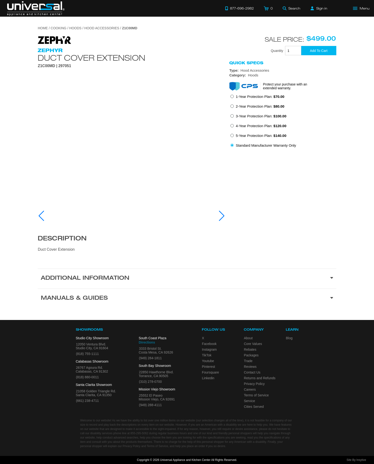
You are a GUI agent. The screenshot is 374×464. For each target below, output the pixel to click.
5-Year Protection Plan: (261, 136)
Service (249, 401)
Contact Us (252, 372)
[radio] (257, 98)
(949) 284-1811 (150, 358)
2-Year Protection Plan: (260, 106)
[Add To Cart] (318, 50)
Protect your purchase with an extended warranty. (285, 86)
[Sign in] (319, 8)
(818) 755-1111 (87, 354)
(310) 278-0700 (150, 382)
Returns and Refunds (259, 378)
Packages (251, 355)
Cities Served (254, 407)
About (248, 338)
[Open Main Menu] (361, 8)
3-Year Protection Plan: (261, 116)
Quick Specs (246, 63)
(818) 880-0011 (87, 377)
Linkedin (208, 378)
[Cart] (268, 8)
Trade (248, 361)
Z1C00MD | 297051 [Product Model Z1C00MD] (54, 66)
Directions (147, 342)
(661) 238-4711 (87, 401)
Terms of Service (256, 395)
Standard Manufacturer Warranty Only (266, 145)
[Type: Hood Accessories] (282, 70)
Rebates (250, 349)
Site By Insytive (356, 460)
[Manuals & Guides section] (187, 298)
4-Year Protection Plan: (261, 126)
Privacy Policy (254, 384)
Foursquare (210, 372)
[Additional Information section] (187, 278)
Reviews (250, 367)
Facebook (209, 344)
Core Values (253, 344)
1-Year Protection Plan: (260, 97)
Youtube (208, 361)
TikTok (207, 355)
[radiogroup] (282, 122)
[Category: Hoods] (282, 75)
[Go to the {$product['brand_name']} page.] (54, 40)
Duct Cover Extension (91, 58)
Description (62, 239)
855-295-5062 (139, 433)
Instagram (209, 349)
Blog (289, 338)
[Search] (291, 8)
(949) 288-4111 (150, 405)
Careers (250, 389)
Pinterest (208, 367)
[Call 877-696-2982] (239, 8)
